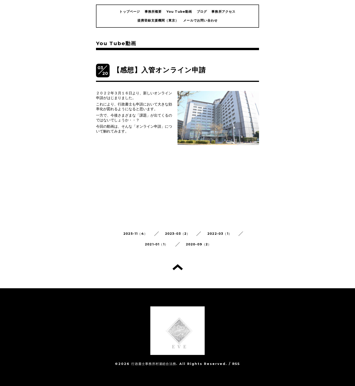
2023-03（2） (177, 234)
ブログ (202, 12)
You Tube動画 (179, 12)
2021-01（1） (156, 244)
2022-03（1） (219, 234)
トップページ (129, 12)
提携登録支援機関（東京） (158, 20)
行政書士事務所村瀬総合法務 (153, 364)
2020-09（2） (198, 244)
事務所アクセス (223, 12)
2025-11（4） (135, 234)
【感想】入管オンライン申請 (159, 70)
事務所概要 (153, 12)
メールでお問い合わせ (200, 20)
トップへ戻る (178, 267)
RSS (236, 364)
